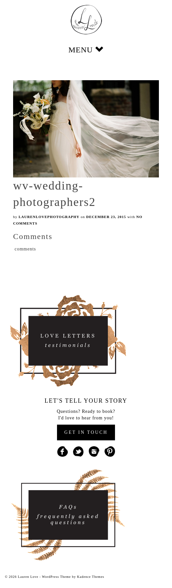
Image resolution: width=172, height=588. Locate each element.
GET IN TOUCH (85, 432)
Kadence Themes (90, 577)
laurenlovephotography (49, 217)
